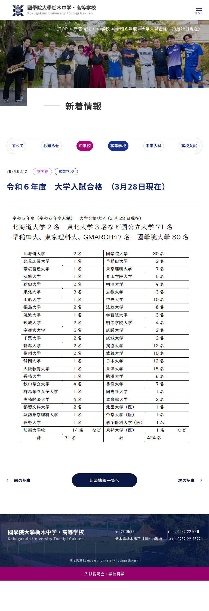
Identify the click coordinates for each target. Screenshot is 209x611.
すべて (28, 188)
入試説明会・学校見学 (105, 604)
